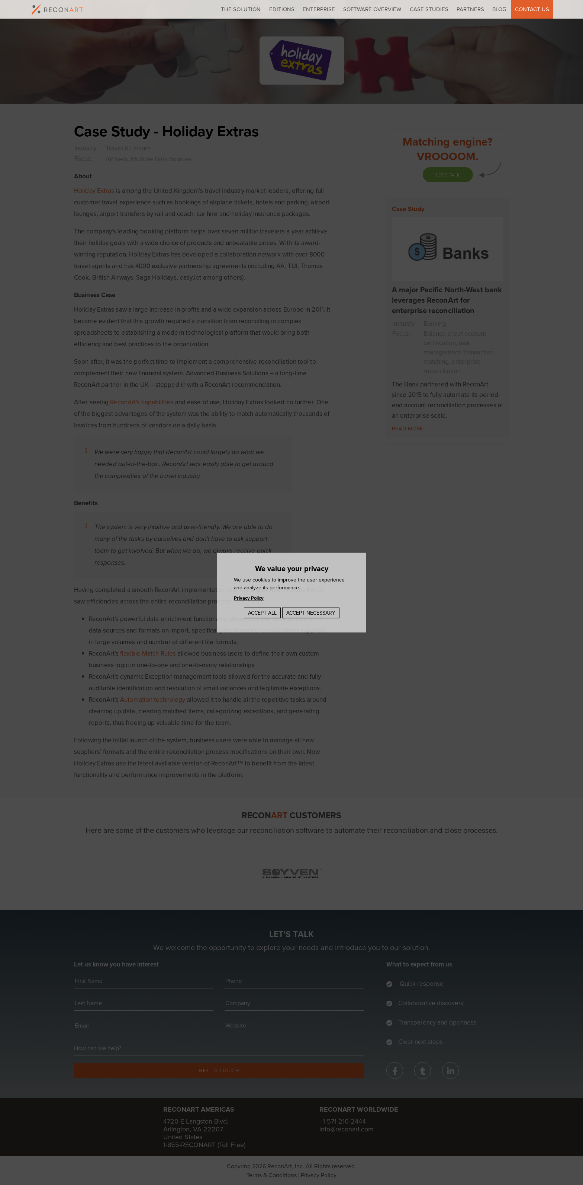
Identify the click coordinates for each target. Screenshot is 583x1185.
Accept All (262, 613)
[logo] (58, 9)
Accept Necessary (310, 613)
